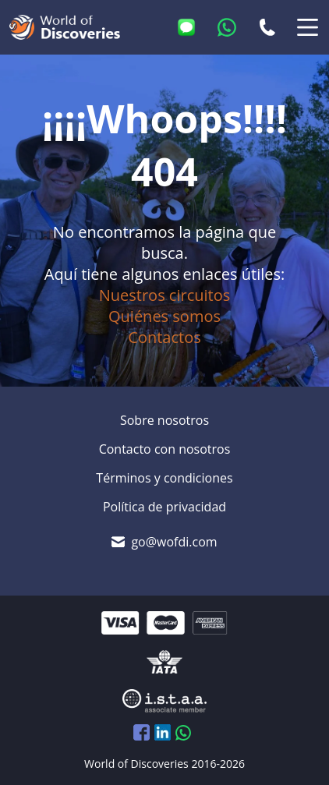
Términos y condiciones (164, 477)
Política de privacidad (164, 506)
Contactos (164, 337)
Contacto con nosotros (165, 449)
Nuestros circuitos (165, 295)
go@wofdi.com (174, 541)
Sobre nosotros (164, 420)
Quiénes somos (164, 316)
